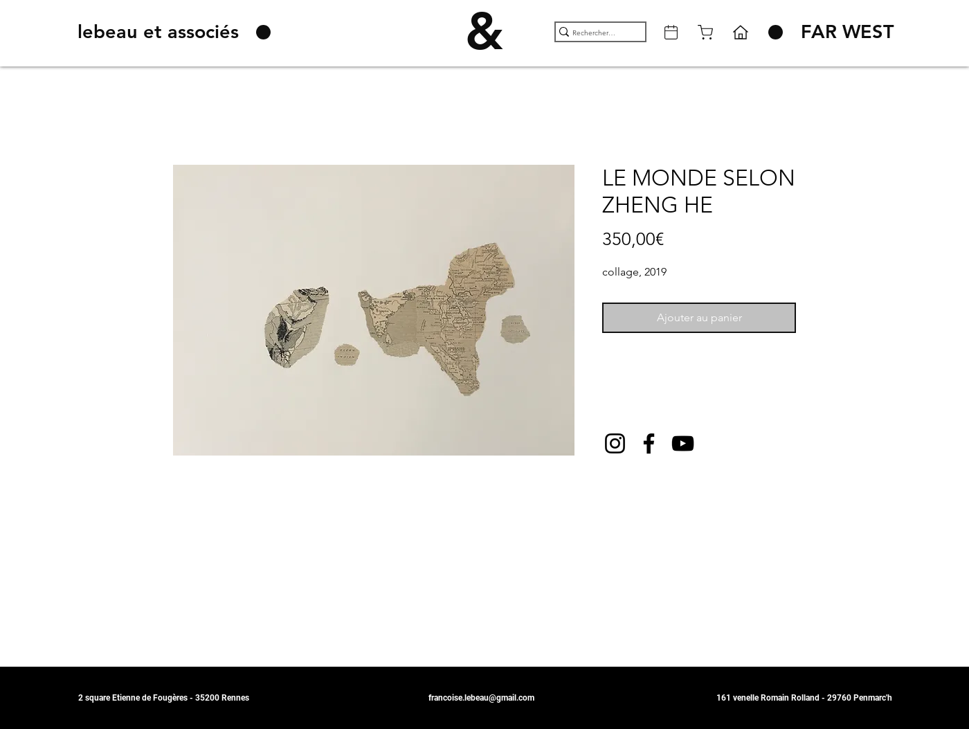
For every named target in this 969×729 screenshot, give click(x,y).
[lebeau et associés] (161, 31)
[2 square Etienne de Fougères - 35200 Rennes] (170, 698)
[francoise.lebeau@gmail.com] (484, 698)
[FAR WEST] (847, 31)
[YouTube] (682, 443)
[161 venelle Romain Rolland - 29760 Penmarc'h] (804, 698)
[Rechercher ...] (594, 33)
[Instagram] (614, 443)
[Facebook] (648, 443)
